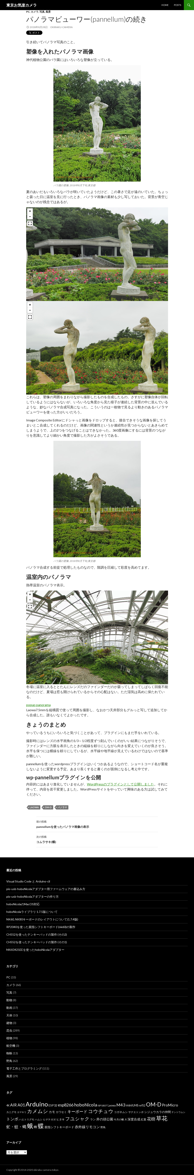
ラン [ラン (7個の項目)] (93, 1119)
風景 (48, 11)
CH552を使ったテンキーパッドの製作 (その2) (36, 934)
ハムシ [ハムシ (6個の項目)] (38, 1119)
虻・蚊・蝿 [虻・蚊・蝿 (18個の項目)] (16, 1126)
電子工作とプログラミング (24, 1068)
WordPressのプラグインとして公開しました (120, 784)
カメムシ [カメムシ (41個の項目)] (37, 1111)
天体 (9, 1015)
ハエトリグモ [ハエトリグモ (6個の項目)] (26, 1119)
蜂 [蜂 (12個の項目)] (35, 1127)
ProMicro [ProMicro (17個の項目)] (170, 1105)
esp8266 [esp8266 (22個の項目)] (65, 1104)
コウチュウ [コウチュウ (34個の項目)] (100, 1111)
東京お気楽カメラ (21, 5)
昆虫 (9, 1030)
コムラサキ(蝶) (97, 839)
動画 (9, 1007)
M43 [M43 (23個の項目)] (120, 1104)
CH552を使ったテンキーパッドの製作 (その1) (36, 942)
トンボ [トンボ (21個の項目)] (12, 1118)
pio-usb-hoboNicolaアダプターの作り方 (32, 896)
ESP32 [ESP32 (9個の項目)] (53, 1105)
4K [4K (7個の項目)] (7, 1105)
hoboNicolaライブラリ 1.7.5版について (32, 911)
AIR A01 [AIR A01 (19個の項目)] (17, 1104)
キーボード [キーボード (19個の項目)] (77, 1111)
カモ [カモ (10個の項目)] (52, 1112)
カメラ (34, 11)
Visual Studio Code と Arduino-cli (28, 881)
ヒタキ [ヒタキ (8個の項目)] (60, 1119)
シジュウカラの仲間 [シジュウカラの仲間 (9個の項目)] (157, 1112)
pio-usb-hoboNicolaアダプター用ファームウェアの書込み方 (45, 889)
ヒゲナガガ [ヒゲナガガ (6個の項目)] (49, 1119)
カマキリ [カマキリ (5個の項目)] (21, 1112)
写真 (42, 11)
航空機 (10, 1045)
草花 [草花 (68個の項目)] (161, 1118)
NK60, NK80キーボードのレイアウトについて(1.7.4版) (42, 919)
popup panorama (38, 705)
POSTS (177, 5)
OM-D (48, 807)
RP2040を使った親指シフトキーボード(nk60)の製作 (40, 927)
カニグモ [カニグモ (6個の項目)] (11, 1112)
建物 (9, 1023)
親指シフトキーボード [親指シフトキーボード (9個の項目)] (59, 1127)
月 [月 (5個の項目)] (126, 1119)
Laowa (34, 807)
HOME (164, 5)
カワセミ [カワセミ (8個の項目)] (61, 1112)
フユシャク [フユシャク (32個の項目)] (77, 1118)
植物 (9, 1038)
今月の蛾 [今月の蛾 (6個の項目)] (119, 1119)
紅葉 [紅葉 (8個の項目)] (143, 1119)
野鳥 (9, 1061)
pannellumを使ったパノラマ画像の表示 (97, 823)
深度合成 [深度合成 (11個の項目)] (134, 1119)
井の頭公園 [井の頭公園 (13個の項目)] (104, 1119)
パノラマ (62, 807)
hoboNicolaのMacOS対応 (23, 904)
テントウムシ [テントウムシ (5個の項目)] (178, 1112)
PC (28, 11)
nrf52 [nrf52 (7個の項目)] (142, 1105)
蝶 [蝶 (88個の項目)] (41, 1125)
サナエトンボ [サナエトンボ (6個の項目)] (136, 1112)
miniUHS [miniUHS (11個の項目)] (132, 1105)
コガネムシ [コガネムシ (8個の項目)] (121, 1112)
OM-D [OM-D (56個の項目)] (153, 1104)
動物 (9, 1000)
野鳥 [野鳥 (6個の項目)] (103, 1127)
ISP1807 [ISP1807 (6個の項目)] (102, 1105)
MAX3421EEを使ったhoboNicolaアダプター (35, 949)
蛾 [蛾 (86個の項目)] (30, 1125)
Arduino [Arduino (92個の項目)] (37, 1104)
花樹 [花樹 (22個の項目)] (151, 1118)
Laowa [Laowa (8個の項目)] (112, 1105)
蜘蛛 (9, 1053)
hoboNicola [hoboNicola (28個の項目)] (85, 1105)
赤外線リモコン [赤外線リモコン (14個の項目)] (87, 1127)
